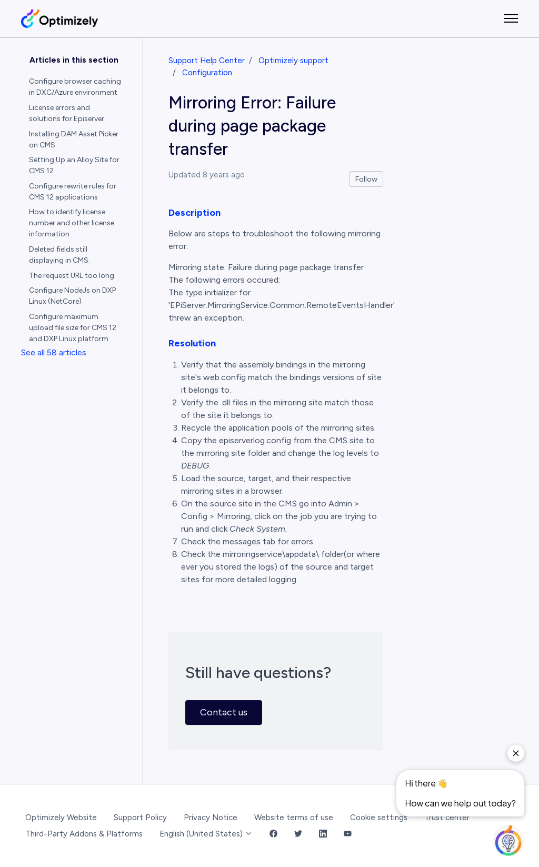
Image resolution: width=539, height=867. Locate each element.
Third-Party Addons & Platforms (84, 834)
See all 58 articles (53, 352)
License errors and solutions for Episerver (66, 113)
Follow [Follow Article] (366, 179)
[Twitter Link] (298, 834)
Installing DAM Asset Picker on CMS (73, 139)
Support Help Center (206, 60)
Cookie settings (378, 817)
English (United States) (206, 834)
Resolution (192, 343)
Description (194, 212)
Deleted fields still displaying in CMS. (59, 255)
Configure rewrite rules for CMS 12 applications (72, 192)
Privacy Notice (210, 817)
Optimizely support (293, 60)
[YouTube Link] (347, 834)
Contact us (223, 712)
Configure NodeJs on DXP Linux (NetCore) (72, 296)
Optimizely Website (61, 817)
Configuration (207, 72)
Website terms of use (293, 817)
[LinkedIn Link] (323, 834)
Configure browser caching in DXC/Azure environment (75, 87)
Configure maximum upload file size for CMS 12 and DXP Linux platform (72, 327)
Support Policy (140, 817)
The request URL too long (71, 275)
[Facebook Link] (273, 834)
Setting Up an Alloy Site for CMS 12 (74, 165)
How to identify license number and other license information (71, 222)
